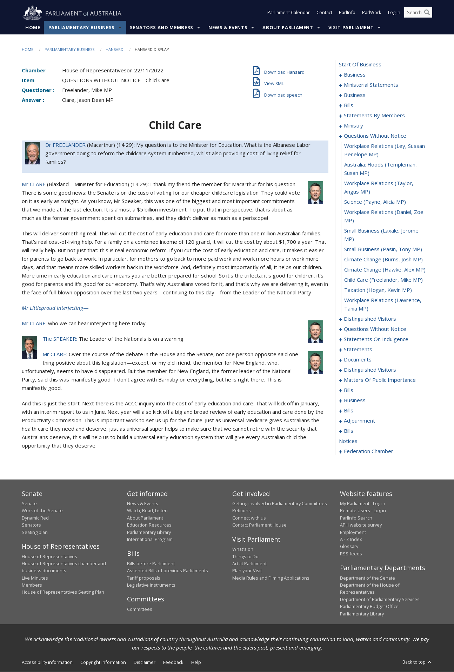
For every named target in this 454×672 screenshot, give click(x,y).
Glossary (349, 546)
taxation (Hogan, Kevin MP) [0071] (378, 290)
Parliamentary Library (149, 532)
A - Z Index (351, 539)
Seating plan (35, 532)
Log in (394, 13)
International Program (150, 539)
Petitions (241, 511)
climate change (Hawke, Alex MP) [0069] (385, 269)
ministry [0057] (353, 125)
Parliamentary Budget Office (369, 607)
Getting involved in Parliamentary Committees (279, 504)
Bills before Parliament (151, 564)
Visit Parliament (351, 28)
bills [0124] (348, 410)
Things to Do (245, 556)
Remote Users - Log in (363, 511)
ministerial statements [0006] (371, 85)
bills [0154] (348, 431)
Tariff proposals (143, 578)
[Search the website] (418, 13)
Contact (324, 13)
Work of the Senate (42, 511)
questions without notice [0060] (375, 135)
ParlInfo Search (356, 518)
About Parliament (287, 28)
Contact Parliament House (259, 525)
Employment (353, 532)
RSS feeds (351, 553)
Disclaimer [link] (144, 662)
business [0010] (355, 95)
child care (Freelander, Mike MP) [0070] (383, 279)
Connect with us (249, 518)
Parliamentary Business (81, 28)
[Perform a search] (427, 13)
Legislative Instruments (151, 585)
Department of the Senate (367, 578)
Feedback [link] (173, 662)
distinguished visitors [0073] (370, 318)
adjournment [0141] (359, 420)
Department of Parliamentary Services (380, 599)
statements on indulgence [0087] (376, 339)
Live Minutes (35, 578)
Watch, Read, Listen (147, 511)
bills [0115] (348, 390)
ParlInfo (347, 13)
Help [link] (196, 662)
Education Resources (149, 525)
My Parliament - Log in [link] (362, 504)
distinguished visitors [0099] (370, 369)
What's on (242, 549)
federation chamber (368, 451)
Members (32, 585)
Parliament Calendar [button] (288, 13)
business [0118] (355, 400)
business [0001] (355, 74)
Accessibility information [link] (47, 662)
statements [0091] (358, 349)
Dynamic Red (35, 518)
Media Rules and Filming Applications (270, 578)
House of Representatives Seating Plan (63, 592)
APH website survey (361, 525)
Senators (31, 525)
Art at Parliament (249, 564)
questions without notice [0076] (375, 329)
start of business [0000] (360, 64)
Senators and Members (161, 28)
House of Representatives (49, 556)
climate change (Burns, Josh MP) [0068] (383, 259)
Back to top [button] (417, 662)
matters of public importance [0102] (380, 380)
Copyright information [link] (103, 662)
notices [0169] (348, 441)
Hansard (114, 49)
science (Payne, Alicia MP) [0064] (375, 201)
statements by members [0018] (374, 115)
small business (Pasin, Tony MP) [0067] (383, 249)
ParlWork (371, 13)
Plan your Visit (247, 571)
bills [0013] (348, 105)
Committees (139, 609)
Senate (29, 504)
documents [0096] (358, 359)
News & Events (227, 28)
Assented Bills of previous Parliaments (167, 571)
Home (32, 28)
